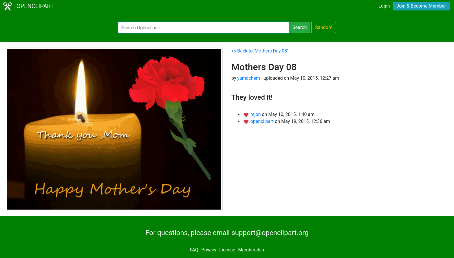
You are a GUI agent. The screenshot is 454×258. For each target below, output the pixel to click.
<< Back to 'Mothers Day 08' (259, 51)
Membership (251, 249)
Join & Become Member (421, 6)
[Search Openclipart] (203, 27)
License (227, 249)
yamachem (248, 78)
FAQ (194, 249)
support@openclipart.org (269, 233)
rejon (256, 114)
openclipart (262, 121)
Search (299, 27)
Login (384, 6)
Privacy (208, 249)
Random (323, 27)
